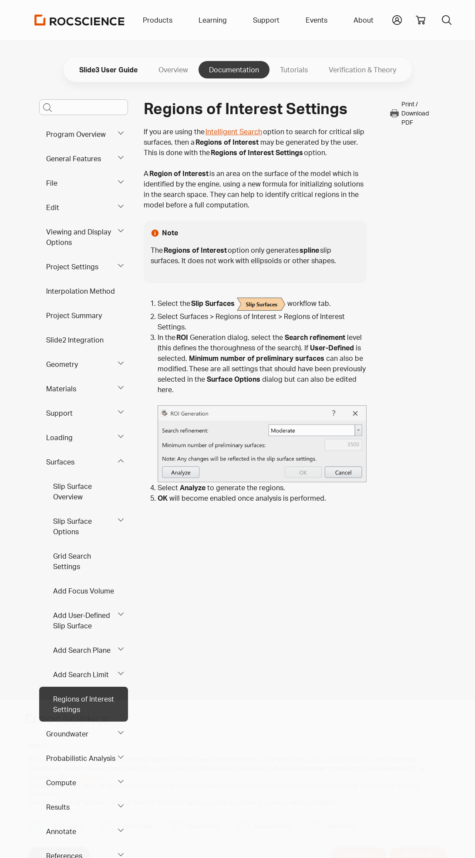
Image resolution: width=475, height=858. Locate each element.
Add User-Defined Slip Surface (81, 620)
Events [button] (316, 20)
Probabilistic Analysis (80, 758)
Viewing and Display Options (78, 237)
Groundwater (67, 733)
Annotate (61, 831)
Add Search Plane (82, 650)
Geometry (62, 364)
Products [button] (157, 20)
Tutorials (294, 69)
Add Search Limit (81, 674)
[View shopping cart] (421, 20)
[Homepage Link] (79, 20)
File (51, 183)
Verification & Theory (362, 69)
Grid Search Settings (72, 561)
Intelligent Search (233, 131)
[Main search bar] (83, 107)
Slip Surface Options (72, 526)
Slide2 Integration (75, 340)
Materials (61, 388)
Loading (59, 437)
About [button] (364, 20)
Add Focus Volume (83, 591)
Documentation (234, 69)
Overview (173, 69)
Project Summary (74, 315)
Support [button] (266, 20)
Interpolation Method (80, 291)
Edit (52, 207)
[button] (397, 19)
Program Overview (76, 134)
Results (58, 807)
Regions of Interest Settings (83, 704)
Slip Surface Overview (72, 491)
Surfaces (60, 462)
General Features (73, 158)
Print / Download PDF (409, 113)
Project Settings (72, 266)
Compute (61, 782)
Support (59, 413)
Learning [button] (213, 20)
